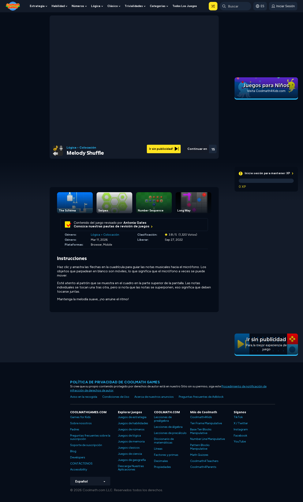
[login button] (283, 6)
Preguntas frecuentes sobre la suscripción (90, 437)
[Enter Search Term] (235, 6)
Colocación (87, 147)
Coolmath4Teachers (204, 461)
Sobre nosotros (81, 423)
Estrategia (37, 6)
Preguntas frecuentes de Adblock (201, 397)
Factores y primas (166, 455)
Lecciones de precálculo (170, 433)
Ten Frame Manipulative (206, 423)
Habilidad (58, 6)
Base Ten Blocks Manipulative (201, 431)
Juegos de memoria (131, 441)
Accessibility (78, 469)
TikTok (238, 417)
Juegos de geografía (132, 460)
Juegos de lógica (129, 435)
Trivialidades (134, 6)
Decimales (161, 461)
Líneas (158, 449)
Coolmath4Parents (203, 467)
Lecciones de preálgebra (163, 419)
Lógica (95, 6)
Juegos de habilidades (133, 423)
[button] (213, 6)
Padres (74, 429)
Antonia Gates (134, 223)
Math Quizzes (199, 455)
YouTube (240, 441)
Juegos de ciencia (130, 454)
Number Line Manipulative (207, 439)
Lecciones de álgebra (168, 427)
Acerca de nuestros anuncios (154, 397)
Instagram (241, 429)
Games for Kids (80, 417)
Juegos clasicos (129, 447)
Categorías (157, 6)
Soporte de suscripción (86, 445)
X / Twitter (241, 423)
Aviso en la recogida (83, 397)
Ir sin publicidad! (164, 149)
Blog (73, 451)
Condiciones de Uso (115, 397)
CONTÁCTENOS (81, 463)
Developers (77, 457)
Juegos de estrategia (132, 417)
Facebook (240, 435)
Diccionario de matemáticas (164, 440)
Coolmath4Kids (201, 417)
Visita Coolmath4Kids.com (266, 91)
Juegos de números (131, 429)
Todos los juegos (184, 6)
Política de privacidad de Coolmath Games (115, 382)
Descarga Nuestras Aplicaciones (131, 467)
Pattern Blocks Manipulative (200, 447)
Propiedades (162, 467)
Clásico (112, 6)
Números (78, 6)
